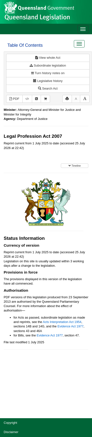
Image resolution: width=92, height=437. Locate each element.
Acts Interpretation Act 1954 (62, 322)
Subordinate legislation (48, 65)
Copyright (10, 423)
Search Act (47, 88)
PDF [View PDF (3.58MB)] (14, 99)
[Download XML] (27, 99)
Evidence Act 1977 (70, 326)
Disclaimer (11, 432)
